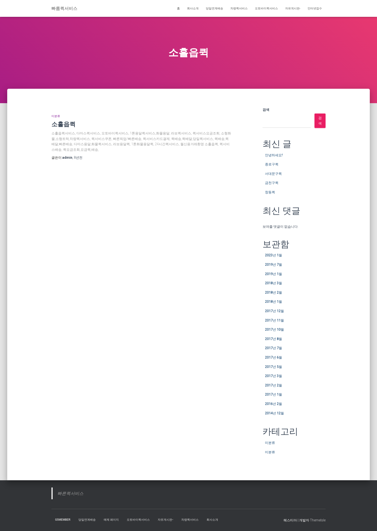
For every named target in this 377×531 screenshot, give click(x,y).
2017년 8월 (273, 339)
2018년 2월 (273, 292)
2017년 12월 (274, 311)
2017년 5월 (273, 367)
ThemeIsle (318, 520)
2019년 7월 (273, 264)
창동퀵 (270, 192)
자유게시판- (292, 8)
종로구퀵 (271, 164)
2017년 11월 (274, 320)
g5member (62, 519)
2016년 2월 (273, 404)
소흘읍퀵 (63, 124)
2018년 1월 (273, 301)
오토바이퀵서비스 (266, 8)
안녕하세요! (274, 155)
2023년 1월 (273, 255)
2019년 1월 (273, 274)
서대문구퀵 (273, 174)
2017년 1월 (273, 394)
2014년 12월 (274, 413)
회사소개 (193, 8)
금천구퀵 (271, 183)
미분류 (55, 116)
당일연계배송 (214, 8)
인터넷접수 (315, 8)
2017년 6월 (273, 357)
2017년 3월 (273, 376)
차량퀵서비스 (239, 8)
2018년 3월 (273, 283)
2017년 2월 (273, 385)
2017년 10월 (274, 329)
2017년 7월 (273, 348)
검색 (266, 110)
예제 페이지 (111, 519)
